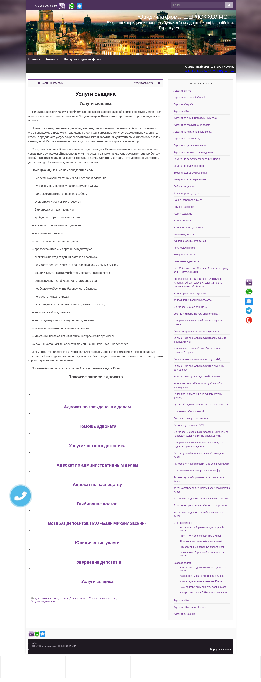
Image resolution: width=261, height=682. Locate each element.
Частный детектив (52, 82)
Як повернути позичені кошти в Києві (201, 541)
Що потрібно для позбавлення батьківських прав (201, 404)
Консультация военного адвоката (193, 299)
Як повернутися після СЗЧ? (189, 425)
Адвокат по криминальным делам (193, 131)
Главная (34, 59)
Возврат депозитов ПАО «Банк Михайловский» (97, 523)
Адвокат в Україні (184, 104)
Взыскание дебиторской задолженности (197, 158)
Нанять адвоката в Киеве (188, 199)
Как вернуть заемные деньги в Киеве (201, 581)
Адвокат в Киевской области (190, 607)
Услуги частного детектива (97, 445)
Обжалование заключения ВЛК (192, 306)
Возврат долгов (182, 562)
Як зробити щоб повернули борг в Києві (202, 546)
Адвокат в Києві (183, 90)
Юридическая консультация (190, 240)
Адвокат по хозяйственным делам (193, 152)
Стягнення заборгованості (189, 411)
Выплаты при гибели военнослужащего (196, 331)
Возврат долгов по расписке (190, 179)
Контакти (52, 59)
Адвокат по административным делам (97, 464)
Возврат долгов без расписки (190, 172)
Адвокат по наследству (97, 484)
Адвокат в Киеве (183, 111)
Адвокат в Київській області (189, 97)
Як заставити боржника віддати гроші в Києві (202, 529)
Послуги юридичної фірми (82, 59)
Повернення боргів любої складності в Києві (202, 554)
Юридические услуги (97, 542)
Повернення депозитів (97, 562)
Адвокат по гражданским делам (97, 406)
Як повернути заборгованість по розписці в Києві (201, 463)
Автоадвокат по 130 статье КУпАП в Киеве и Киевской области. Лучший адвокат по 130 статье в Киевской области (199, 282)
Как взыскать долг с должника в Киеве (202, 575)
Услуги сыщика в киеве (102, 598)
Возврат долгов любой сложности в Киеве (204, 592)
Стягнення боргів (183, 522)
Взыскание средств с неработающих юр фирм (200, 505)
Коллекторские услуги (186, 193)
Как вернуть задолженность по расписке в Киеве (201, 498)
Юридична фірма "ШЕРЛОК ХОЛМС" (183, 16)
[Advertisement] (30, 666)
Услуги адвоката (143, 82)
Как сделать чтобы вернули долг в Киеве (203, 586)
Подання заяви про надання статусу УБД (197, 359)
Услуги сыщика (97, 581)
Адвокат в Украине (184, 613)
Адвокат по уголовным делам (191, 145)
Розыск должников (184, 247)
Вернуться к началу (221, 649)
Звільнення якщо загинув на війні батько (197, 376)
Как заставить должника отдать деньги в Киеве (203, 569)
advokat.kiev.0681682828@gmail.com (210, 71)
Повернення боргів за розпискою (192, 418)
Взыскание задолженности (189, 165)
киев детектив (61, 598)
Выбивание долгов (97, 503)
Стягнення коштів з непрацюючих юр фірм (198, 470)
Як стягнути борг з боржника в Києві (200, 535)
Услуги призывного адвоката (190, 293)
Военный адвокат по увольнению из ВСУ (197, 313)
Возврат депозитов (185, 254)
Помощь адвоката (97, 426)
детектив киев (43, 598)
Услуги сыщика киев (43, 601)
